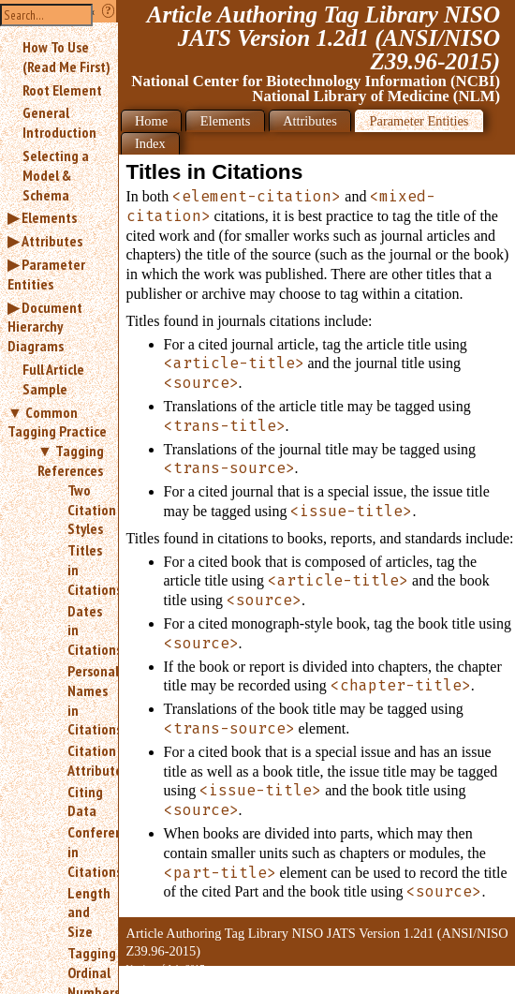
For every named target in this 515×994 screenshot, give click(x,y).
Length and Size (85, 912)
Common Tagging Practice (57, 422)
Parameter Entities (46, 274)
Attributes (52, 240)
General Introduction (59, 122)
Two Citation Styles (85, 510)
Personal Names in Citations (85, 699)
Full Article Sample (53, 379)
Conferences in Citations (85, 852)
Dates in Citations (85, 630)
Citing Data (85, 801)
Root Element (62, 90)
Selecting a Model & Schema (55, 175)
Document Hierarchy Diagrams (44, 327)
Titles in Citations (85, 570)
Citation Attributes (85, 760)
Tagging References (70, 460)
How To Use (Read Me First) (66, 56)
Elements (49, 217)
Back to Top (463, 983)
